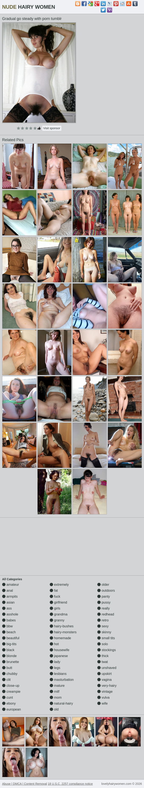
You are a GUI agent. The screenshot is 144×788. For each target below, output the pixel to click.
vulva (103, 697)
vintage (105, 691)
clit (6, 679)
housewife (59, 650)
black (8, 650)
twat (102, 662)
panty (103, 596)
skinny (104, 632)
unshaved (106, 668)
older (103, 584)
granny (57, 620)
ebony (9, 703)
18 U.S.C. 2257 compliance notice (70, 783)
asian (8, 602)
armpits (10, 596)
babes (9, 620)
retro (103, 620)
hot (54, 644)
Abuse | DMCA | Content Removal (24, 783)
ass (7, 608)
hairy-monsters (63, 632)
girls (55, 608)
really (103, 608)
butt (7, 668)
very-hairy (107, 685)
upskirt (104, 674)
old (54, 709)
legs (55, 668)
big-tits (9, 644)
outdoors (106, 590)
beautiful (10, 638)
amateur (10, 584)
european (11, 709)
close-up (10, 685)
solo (102, 644)
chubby (9, 674)
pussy (103, 602)
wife (102, 703)
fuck (55, 596)
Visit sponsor (51, 128)
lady (55, 662)
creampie (11, 691)
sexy (103, 626)
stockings (106, 650)
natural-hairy (61, 703)
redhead (105, 614)
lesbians (58, 674)
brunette (10, 662)
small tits (106, 638)
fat (54, 590)
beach (9, 632)
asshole (10, 614)
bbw (7, 626)
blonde (9, 656)
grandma (59, 614)
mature (57, 685)
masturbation (62, 679)
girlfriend (58, 602)
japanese (59, 656)
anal (7, 590)
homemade (60, 638)
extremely (59, 584)
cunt (7, 697)
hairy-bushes (61, 626)
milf (54, 691)
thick (103, 656)
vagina (104, 679)
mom (56, 697)
